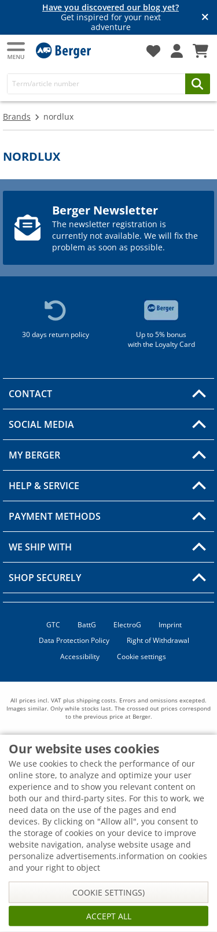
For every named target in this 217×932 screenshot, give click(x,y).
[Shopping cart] (200, 51)
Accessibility (80, 656)
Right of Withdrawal (158, 640)
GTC (53, 625)
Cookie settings (141, 656)
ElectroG (127, 625)
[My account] (176, 51)
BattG (87, 625)
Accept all (108, 916)
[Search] (96, 83)
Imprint (170, 625)
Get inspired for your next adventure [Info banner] (110, 17)
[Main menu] (17, 50)
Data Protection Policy (74, 640)
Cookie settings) (108, 892)
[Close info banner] (205, 17)
